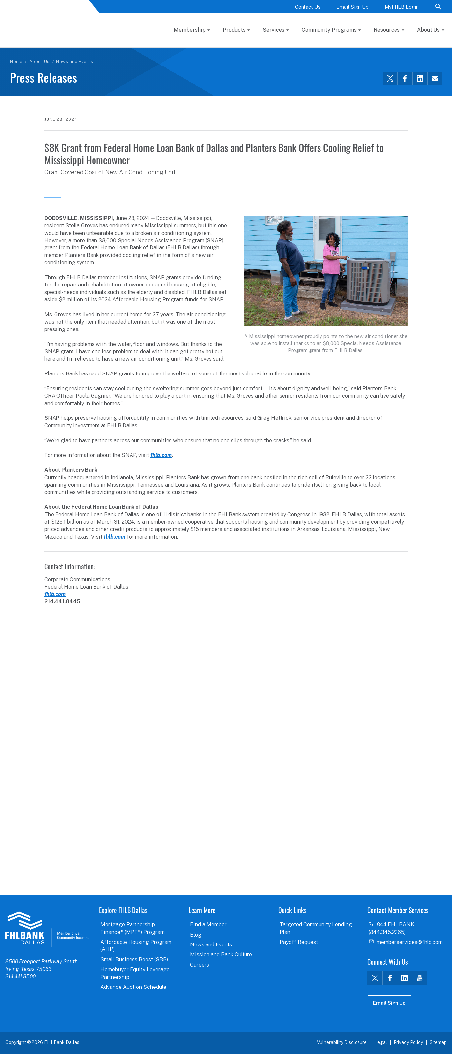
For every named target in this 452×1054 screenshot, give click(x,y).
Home (16, 46)
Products (269, 22)
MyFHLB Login (402, 7)
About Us (39, 46)
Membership (225, 22)
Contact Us (307, 7)
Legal (380, 1042)
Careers (199, 965)
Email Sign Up (352, 7)
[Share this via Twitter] (390, 62)
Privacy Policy (408, 1042)
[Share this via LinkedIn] (419, 62)
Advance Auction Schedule (133, 987)
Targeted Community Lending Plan (316, 928)
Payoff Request (299, 942)
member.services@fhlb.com (410, 942)
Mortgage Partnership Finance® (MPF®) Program (132, 928)
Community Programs (362, 22)
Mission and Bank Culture (221, 954)
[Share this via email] (434, 62)
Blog (195, 935)
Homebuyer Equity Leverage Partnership (135, 973)
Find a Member (208, 924)
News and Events (74, 46)
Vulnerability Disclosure (342, 1042)
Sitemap (438, 1042)
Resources (419, 22)
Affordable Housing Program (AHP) (135, 945)
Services (308, 22)
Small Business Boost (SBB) (134, 959)
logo (47, 929)
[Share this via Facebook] (404, 62)
